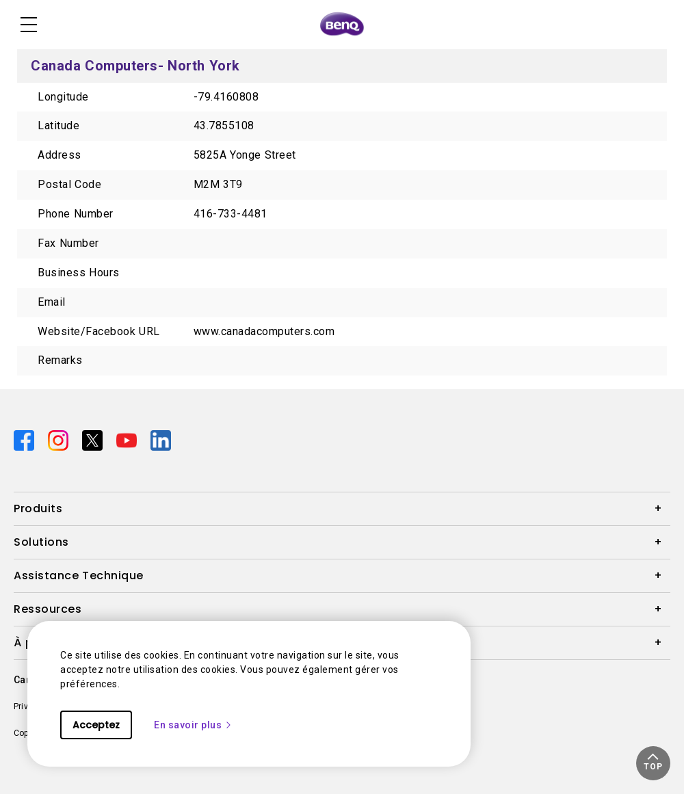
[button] (653, 763)
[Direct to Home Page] (342, 25)
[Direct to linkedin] (160, 439)
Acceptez (96, 725)
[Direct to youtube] (128, 439)
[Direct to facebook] (25, 439)
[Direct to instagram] (59, 439)
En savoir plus (193, 724)
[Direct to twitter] (93, 439)
